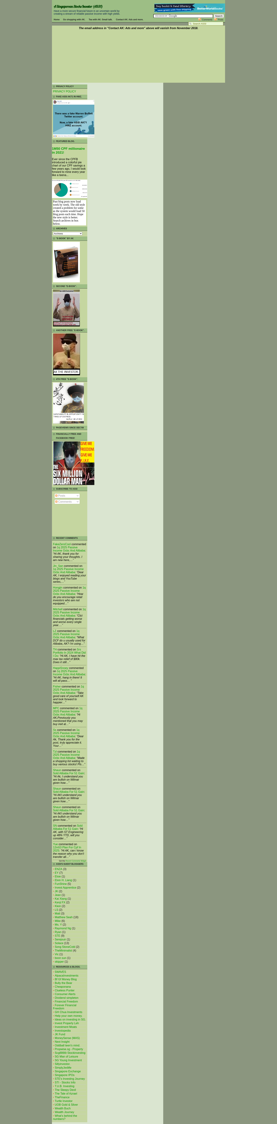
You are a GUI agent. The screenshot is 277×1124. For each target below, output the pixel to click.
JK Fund (60, 1034)
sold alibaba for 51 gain (68, 773)
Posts (220, 20)
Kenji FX (60, 902)
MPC (56, 708)
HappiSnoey (60, 667)
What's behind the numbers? (65, 1117)
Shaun (57, 770)
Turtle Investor (64, 1100)
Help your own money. (68, 1015)
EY (56, 872)
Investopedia (63, 1030)
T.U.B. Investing (64, 1086)
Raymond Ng (63, 928)
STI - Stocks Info (65, 1082)
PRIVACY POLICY (64, 91)
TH (55, 649)
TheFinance (62, 1097)
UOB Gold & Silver (66, 1104)
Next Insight (62, 1041)
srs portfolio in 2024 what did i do (69, 652)
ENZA (58, 869)
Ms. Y (58, 924)
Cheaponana (63, 986)
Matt (57, 913)
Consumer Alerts (65, 994)
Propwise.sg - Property (69, 1049)
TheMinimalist (63, 950)
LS (56, 909)
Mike (58, 920)
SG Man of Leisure (66, 1056)
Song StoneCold (65, 946)
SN (55, 825)
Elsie (58, 876)
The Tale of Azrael (66, 1093)
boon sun (60, 957)
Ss (54, 729)
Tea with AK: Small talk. (100, 19)
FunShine (61, 883)
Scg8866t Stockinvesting (70, 1052)
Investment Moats (66, 1026)
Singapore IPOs (65, 1075)
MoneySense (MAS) (67, 1038)
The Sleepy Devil (65, 1089)
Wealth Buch (62, 1108)
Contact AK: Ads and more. (129, 19)
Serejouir (60, 939)
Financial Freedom (66, 1001)
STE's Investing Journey (70, 1078)
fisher (57, 686)
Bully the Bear (63, 982)
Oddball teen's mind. (67, 1045)
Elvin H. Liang (63, 880)
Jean (58, 894)
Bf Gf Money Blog (66, 979)
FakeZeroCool (62, 544)
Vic (57, 954)
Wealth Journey (64, 1112)
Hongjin (58, 587)
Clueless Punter (65, 990)
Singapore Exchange (68, 1071)
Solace (59, 943)
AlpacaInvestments (66, 975)
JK (56, 891)
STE (57, 935)
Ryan (58, 932)
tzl (55, 751)
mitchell (58, 609)
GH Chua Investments (68, 1012)
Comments (207, 20)
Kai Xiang (61, 898)
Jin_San (58, 565)
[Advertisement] (138, 56)
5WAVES (60, 971)
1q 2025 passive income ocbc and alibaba (69, 549)
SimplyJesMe (63, 1067)
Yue (55, 844)
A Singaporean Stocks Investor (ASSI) (78, 6)
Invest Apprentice (65, 887)
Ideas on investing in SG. (70, 1019)
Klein (58, 906)
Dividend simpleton (66, 997)
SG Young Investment (68, 1060)
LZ (54, 630)
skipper (59, 961)
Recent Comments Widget (76, 861)
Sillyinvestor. (62, 1063)
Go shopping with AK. (74, 19)
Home (57, 19)
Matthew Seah (64, 917)
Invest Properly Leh (67, 1023)
